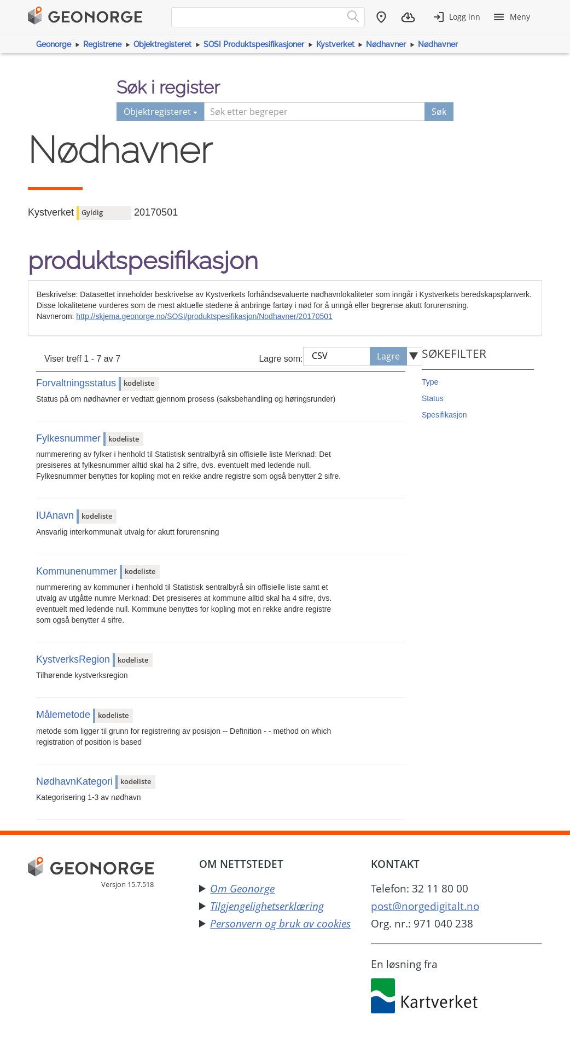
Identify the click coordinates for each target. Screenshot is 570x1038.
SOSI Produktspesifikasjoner (253, 44)
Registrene (102, 44)
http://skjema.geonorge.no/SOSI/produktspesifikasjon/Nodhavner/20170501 (204, 316)
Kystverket (335, 44)
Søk (439, 112)
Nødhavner (386, 44)
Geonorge (53, 44)
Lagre (388, 356)
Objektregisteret (162, 44)
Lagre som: (281, 358)
